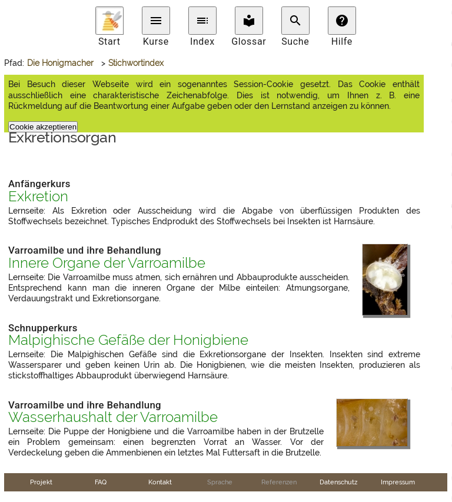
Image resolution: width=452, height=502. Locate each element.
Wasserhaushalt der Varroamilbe (113, 417)
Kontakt (160, 482)
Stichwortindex (136, 63)
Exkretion (38, 196)
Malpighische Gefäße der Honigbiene (128, 340)
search (295, 21)
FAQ (101, 482)
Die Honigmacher (60, 63)
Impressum (398, 482)
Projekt (41, 482)
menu (156, 21)
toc (202, 21)
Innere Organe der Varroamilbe (106, 263)
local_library (249, 21)
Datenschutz (338, 482)
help (342, 21)
